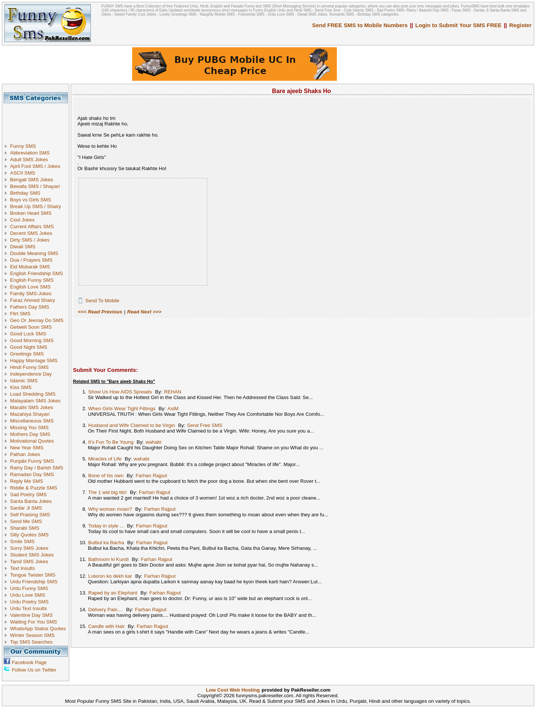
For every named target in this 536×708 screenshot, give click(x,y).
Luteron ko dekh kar (110, 576)
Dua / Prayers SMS (31, 260)
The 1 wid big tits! (107, 492)
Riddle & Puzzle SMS (33, 488)
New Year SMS (27, 447)
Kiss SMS (21, 387)
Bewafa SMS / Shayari (35, 186)
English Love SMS (30, 287)
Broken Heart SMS (30, 213)
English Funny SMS (32, 280)
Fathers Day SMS (29, 307)
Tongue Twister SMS (32, 575)
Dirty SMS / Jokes (30, 240)
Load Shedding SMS (32, 394)
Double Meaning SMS (34, 253)
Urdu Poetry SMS (29, 602)
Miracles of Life (105, 459)
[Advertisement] (38, 120)
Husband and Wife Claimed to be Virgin (131, 425)
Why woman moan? (110, 509)
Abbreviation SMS (30, 153)
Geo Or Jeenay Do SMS (37, 320)
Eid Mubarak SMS (30, 267)
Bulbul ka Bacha (106, 542)
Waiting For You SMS (33, 622)
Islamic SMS (24, 380)
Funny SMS (23, 146)
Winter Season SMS (32, 635)
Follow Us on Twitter (34, 670)
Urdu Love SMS (27, 595)
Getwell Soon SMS (31, 327)
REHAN (173, 392)
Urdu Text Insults (28, 608)
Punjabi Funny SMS (32, 461)
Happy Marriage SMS (33, 360)
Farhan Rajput (151, 475)
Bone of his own (106, 475)
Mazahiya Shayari (30, 414)
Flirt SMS (20, 313)
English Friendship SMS (36, 273)
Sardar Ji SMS (26, 508)
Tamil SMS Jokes (29, 561)
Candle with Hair (106, 626)
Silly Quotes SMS (29, 535)
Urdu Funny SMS (29, 588)
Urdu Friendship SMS (33, 581)
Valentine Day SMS (31, 615)
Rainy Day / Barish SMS (36, 468)
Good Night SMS (28, 347)
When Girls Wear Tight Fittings (121, 408)
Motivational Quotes (32, 441)
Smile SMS (22, 541)
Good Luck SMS (28, 334)
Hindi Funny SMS (29, 367)
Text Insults (22, 568)
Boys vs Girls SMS (30, 199)
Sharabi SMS (24, 528)
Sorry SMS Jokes (29, 548)
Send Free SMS (205, 425)
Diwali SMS (22, 246)
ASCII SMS (22, 173)
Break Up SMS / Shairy (35, 206)
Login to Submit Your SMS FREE (458, 25)
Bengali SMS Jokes (31, 179)
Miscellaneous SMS (32, 421)
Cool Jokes (22, 220)
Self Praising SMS (30, 514)
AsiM (173, 408)
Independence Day (31, 374)
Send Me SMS (26, 521)
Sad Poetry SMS (28, 494)
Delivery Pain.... (105, 609)
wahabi (153, 442)
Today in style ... (106, 526)
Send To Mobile (102, 300)
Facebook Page (29, 662)
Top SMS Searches (31, 642)
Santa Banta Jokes (31, 501)
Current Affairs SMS (32, 226)
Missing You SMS (29, 427)
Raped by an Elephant (112, 593)
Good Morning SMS (32, 340)
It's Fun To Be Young (111, 442)
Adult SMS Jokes (29, 159)
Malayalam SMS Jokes (35, 401)
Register (520, 25)
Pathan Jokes (25, 454)
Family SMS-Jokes (30, 293)
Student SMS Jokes (32, 555)
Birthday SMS (25, 193)
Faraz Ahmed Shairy (32, 300)
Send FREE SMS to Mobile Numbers (360, 25)
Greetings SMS (27, 354)
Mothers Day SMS (30, 434)
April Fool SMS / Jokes (35, 166)
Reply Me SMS (26, 481)
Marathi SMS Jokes (31, 407)
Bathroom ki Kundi (108, 559)
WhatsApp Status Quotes (38, 628)
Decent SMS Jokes (31, 233)
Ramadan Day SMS (32, 474)
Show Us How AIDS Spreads (120, 392)
